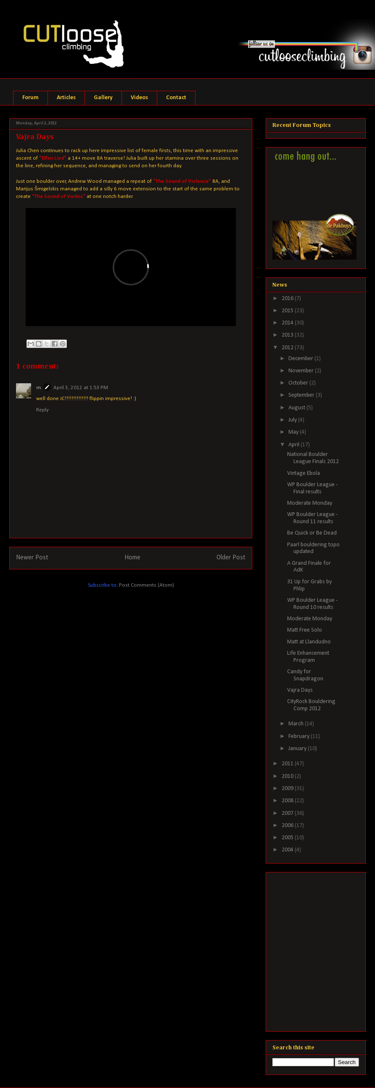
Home (132, 557)
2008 (288, 801)
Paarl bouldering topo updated (313, 548)
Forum (30, 98)
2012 (288, 348)
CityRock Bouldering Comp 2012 (311, 705)
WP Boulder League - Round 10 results (312, 604)
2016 (288, 298)
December (301, 359)
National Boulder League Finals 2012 (313, 458)
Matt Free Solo (304, 630)
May (294, 432)
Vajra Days (300, 690)
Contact (176, 98)
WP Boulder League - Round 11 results (312, 518)
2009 (288, 788)
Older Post (231, 557)
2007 (288, 813)
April (294, 445)
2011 (288, 764)
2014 (288, 323)
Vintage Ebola (303, 473)
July (293, 420)
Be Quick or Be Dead (312, 533)
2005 (288, 838)
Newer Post (32, 557)
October (298, 383)
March (296, 724)
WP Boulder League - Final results (312, 488)
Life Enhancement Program (308, 657)
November (301, 371)
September (302, 395)
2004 (288, 850)
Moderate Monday (309, 503)
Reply (42, 410)
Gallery (103, 98)
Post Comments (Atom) (146, 585)
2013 (288, 335)
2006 (288, 825)
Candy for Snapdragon (305, 675)
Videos (139, 98)
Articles (66, 98)
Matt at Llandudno (309, 642)
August (297, 408)
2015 (288, 311)
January (298, 749)
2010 (288, 776)
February (299, 736)
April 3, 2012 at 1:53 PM (80, 387)
